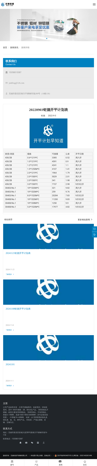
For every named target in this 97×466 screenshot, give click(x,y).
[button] (46, 38)
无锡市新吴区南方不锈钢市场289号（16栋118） (30, 93)
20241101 (10, 364)
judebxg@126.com (16, 83)
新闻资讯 (14, 47)
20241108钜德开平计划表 (18, 309)
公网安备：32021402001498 (82, 455)
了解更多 (10, 274)
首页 (5, 47)
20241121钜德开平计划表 (18, 253)
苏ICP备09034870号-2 (63, 456)
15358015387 (15, 72)
